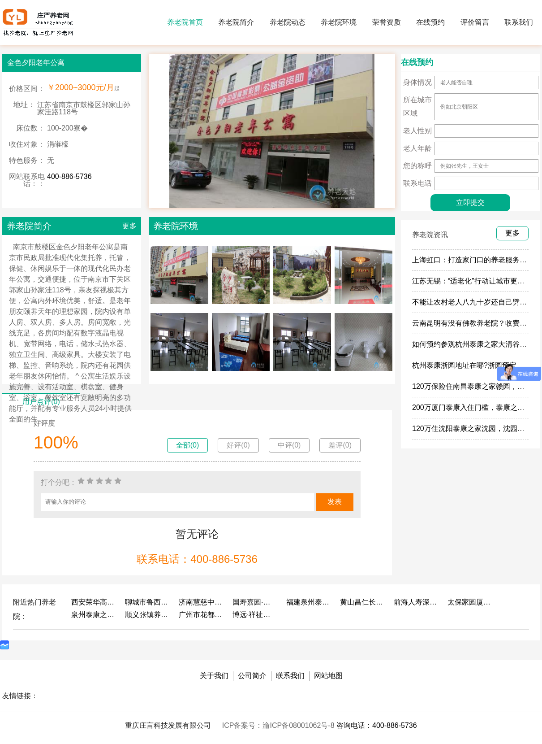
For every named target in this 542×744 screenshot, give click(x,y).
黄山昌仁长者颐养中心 (362, 602)
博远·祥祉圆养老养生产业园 (254, 614)
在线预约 (430, 22)
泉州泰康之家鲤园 (93, 614)
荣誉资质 (386, 22)
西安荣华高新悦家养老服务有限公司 (93, 602)
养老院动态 (287, 22)
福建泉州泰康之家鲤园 (308, 602)
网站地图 (328, 675)
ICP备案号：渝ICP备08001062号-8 (279, 725)
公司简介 (252, 675)
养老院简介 (236, 22)
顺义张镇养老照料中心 (147, 614)
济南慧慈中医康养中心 (201, 602)
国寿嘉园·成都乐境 (254, 602)
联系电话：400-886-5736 (197, 559)
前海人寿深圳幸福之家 (416, 602)
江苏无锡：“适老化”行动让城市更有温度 (475, 281)
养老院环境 (339, 22)
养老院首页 (185, 22)
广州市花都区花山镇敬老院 (201, 614)
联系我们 (518, 22)
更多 (129, 226)
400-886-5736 (69, 176)
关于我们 (214, 675)
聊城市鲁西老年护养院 (147, 602)
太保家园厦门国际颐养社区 (469, 602)
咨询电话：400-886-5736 (376, 725)
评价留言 (474, 22)
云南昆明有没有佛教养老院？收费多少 (473, 323)
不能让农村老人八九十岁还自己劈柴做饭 (476, 302)
